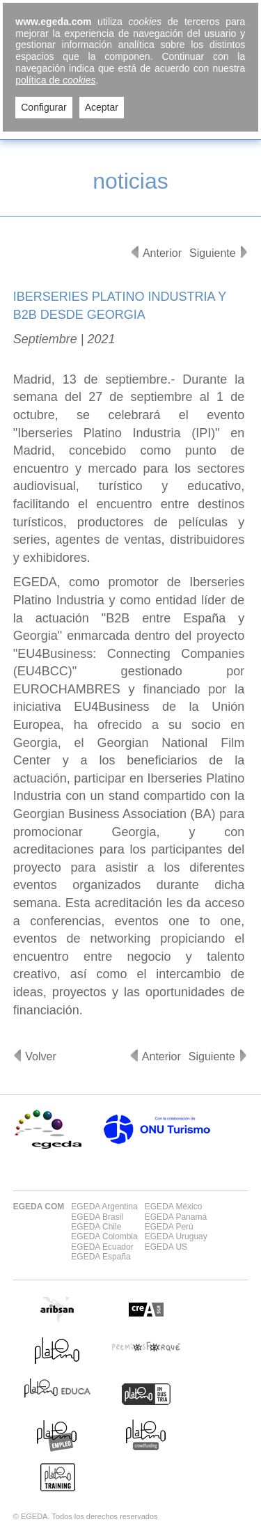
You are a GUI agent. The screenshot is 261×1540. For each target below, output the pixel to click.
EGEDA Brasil (97, 1217)
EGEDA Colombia (104, 1236)
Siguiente (212, 253)
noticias (130, 181)
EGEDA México (174, 1206)
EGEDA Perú (169, 1227)
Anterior (162, 253)
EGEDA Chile (96, 1227)
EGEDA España (100, 1257)
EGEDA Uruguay (176, 1236)
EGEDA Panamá (176, 1217)
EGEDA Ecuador (102, 1247)
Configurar (43, 107)
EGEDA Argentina (104, 1206)
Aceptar (101, 107)
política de (55, 80)
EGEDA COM (39, 1206)
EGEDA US (166, 1247)
